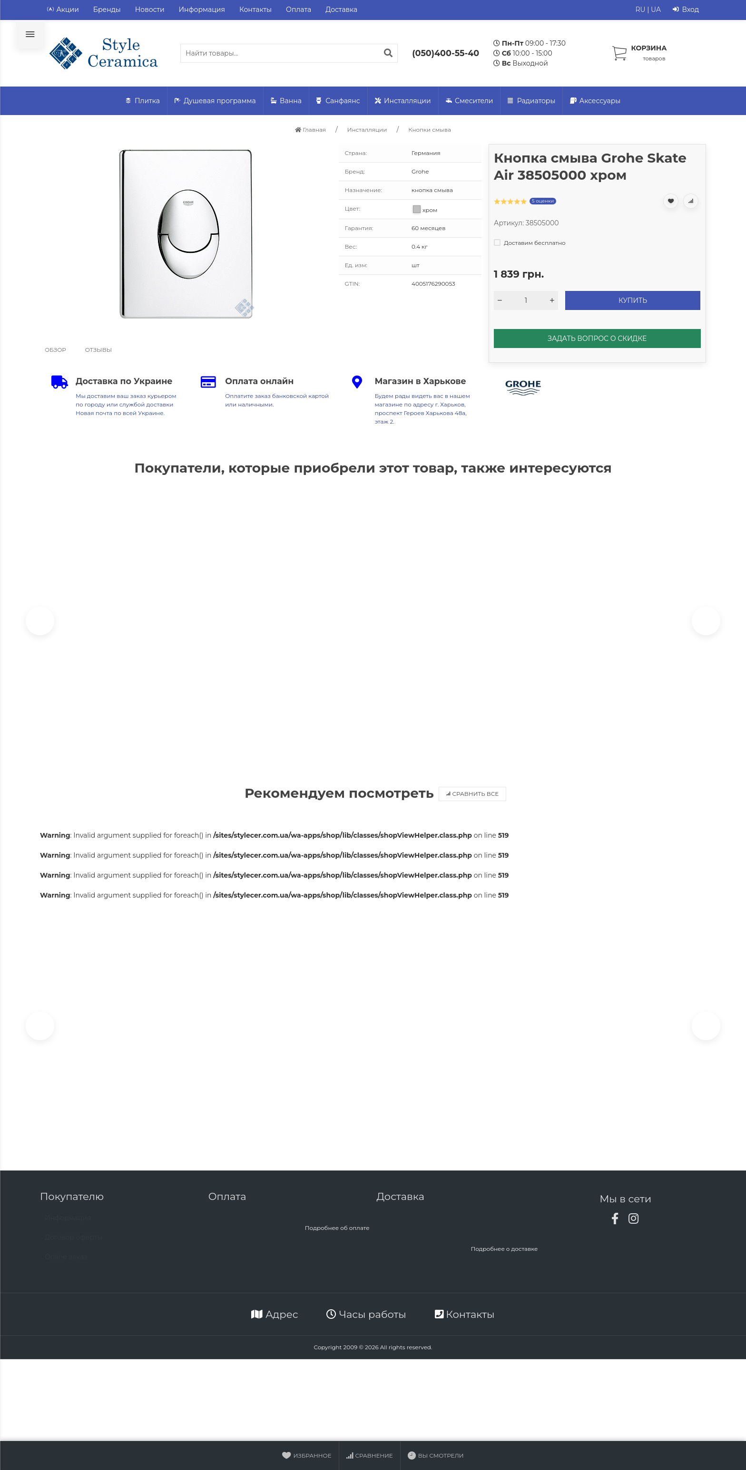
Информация (202, 9)
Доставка (341, 9)
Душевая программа (215, 101)
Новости (150, 9)
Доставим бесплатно (530, 242)
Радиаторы (531, 101)
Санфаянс (338, 101)
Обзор (55, 349)
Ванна (286, 101)
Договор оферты (73, 1247)
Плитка (143, 101)
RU (640, 9)
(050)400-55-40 (445, 53)
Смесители (469, 101)
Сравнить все (472, 796)
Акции (63, 9)
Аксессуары (595, 101)
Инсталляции (403, 101)
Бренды (107, 9)
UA (656, 9)
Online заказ (66, 1266)
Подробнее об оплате (337, 1233)
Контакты (255, 9)
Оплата (298, 9)
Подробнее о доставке (504, 1253)
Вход (686, 9)
